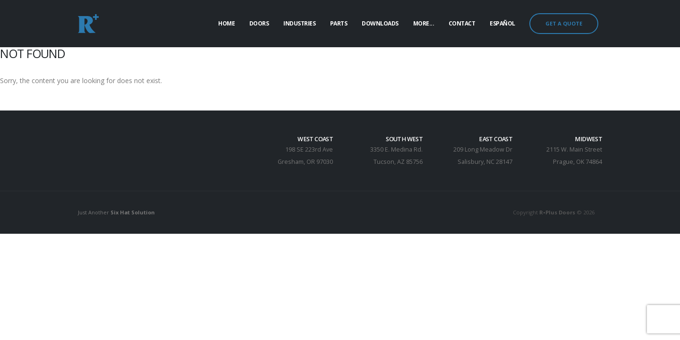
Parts (339, 23)
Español (502, 23)
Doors (259, 23)
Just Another (117, 212)
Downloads (380, 23)
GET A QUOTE (563, 23)
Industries (299, 23)
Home (226, 23)
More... (423, 23)
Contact (462, 23)
